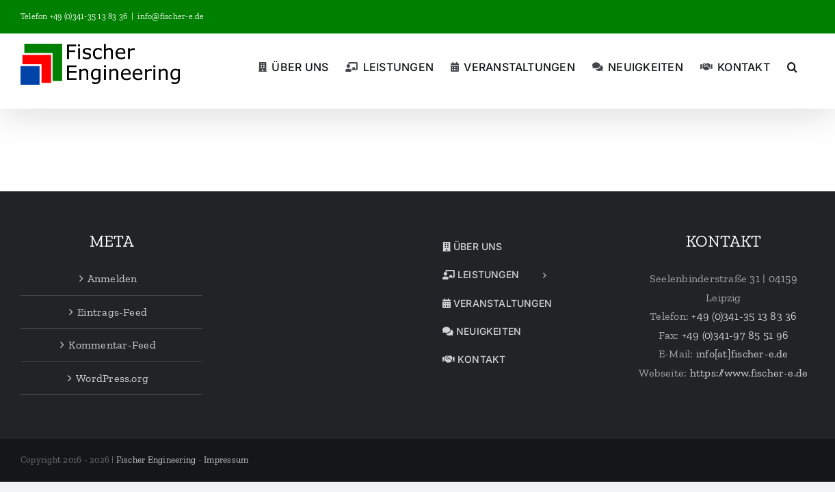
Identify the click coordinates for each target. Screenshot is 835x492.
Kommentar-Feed (111, 344)
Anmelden (112, 278)
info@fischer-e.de (170, 16)
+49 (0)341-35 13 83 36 (744, 316)
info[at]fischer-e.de (742, 353)
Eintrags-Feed (112, 311)
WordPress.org (112, 378)
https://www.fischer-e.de (749, 372)
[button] (809, 65)
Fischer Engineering (156, 459)
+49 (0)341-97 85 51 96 (735, 335)
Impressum (226, 459)
